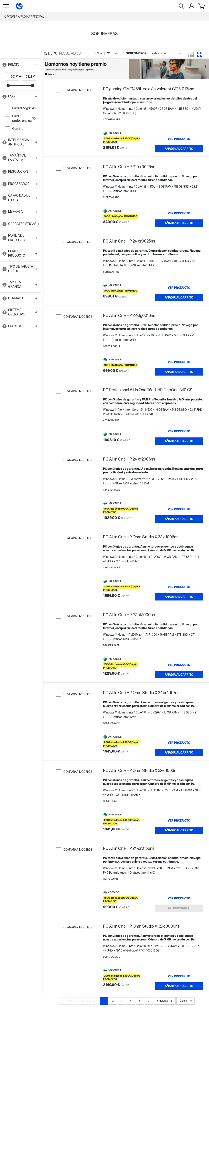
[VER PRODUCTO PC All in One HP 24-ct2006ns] (179, 509)
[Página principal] (19, 6)
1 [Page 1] (103, 1000)
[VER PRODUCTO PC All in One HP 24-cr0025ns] (179, 287)
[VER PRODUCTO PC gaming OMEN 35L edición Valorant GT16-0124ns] (179, 139)
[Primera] (68, 1001)
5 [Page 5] (140, 1000)
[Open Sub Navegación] (6, 6)
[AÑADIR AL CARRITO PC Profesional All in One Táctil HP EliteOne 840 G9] (179, 441)
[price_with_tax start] (10, 77)
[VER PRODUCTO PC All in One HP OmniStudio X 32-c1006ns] (179, 587)
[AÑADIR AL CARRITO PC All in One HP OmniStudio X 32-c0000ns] (179, 986)
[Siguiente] (165, 1001)
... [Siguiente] (148, 1000)
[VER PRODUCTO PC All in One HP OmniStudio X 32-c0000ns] (179, 976)
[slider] (8, 85)
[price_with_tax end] (27, 77)
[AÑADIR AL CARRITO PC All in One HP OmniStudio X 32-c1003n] (179, 830)
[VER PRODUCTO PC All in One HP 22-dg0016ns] (179, 362)
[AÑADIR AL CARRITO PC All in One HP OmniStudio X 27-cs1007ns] (179, 752)
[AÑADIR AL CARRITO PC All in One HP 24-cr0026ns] (179, 223)
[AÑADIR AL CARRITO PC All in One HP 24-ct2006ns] (179, 519)
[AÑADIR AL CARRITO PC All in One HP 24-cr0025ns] (179, 297)
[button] (20, 65)
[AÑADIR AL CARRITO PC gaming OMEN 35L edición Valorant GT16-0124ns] (179, 148)
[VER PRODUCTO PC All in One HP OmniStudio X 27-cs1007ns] (179, 742)
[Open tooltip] (4, 65)
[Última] (185, 1001)
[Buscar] (181, 6)
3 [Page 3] (122, 1000)
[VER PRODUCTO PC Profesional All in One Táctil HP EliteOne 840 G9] (179, 431)
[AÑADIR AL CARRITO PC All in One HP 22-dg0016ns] (179, 372)
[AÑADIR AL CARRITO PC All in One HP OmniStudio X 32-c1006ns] (179, 596)
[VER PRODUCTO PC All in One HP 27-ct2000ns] (179, 665)
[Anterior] (89, 1001)
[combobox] (153, 53)
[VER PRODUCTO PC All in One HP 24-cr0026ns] (179, 213)
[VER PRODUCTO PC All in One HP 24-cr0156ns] (179, 898)
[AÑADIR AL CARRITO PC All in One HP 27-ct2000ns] (179, 674)
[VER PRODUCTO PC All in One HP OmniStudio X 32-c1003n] (179, 820)
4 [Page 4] (131, 1000)
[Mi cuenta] (192, 6)
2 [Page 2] (112, 1000)
